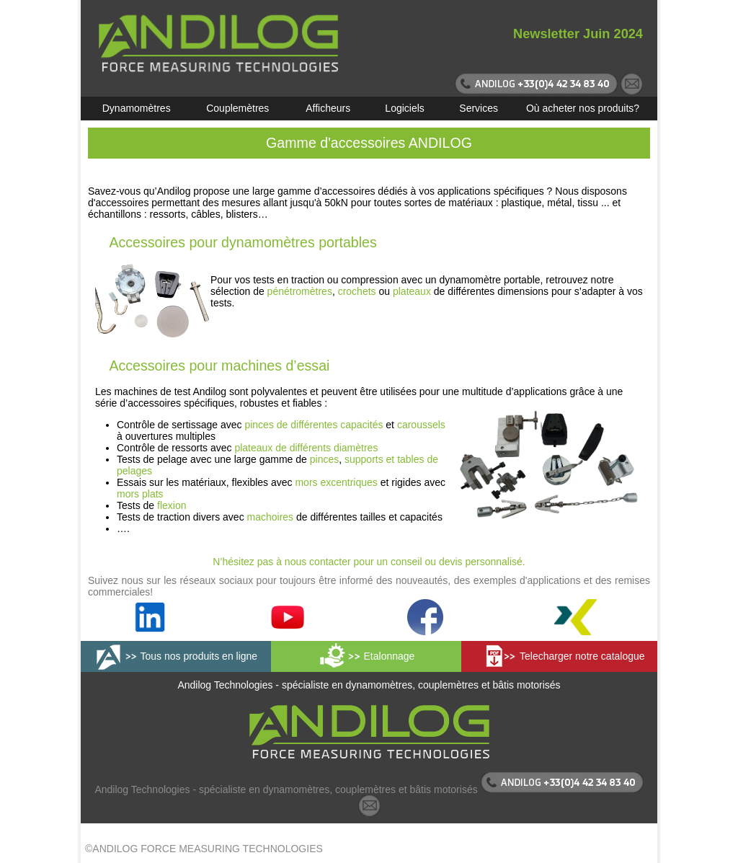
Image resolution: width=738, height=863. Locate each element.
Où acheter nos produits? (582, 108)
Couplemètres (237, 108)
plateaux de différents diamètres (306, 447)
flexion (171, 505)
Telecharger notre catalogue (582, 656)
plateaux (412, 291)
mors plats (140, 494)
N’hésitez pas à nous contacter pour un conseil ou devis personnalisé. (369, 561)
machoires (270, 517)
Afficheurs (328, 108)
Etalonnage (389, 656)
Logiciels (404, 108)
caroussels (421, 424)
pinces (324, 459)
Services (478, 108)
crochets (357, 291)
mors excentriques (336, 482)
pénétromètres (299, 291)
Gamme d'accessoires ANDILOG (369, 143)
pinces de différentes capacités (313, 424)
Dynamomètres (136, 108)
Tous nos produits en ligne (198, 656)
